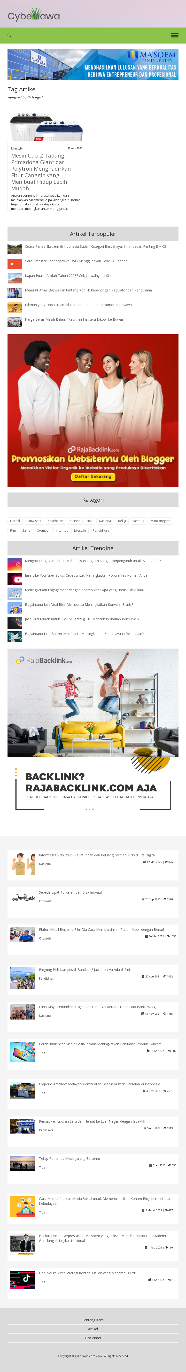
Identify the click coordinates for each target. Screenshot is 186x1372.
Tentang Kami (93, 1320)
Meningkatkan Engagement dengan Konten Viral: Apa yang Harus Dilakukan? (84, 590)
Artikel (93, 1329)
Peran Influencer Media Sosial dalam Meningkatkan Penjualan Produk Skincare (100, 1044)
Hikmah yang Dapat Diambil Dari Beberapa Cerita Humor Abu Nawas (79, 304)
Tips (89, 521)
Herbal (15, 521)
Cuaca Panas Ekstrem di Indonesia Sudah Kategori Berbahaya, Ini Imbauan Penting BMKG (95, 246)
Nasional (105, 521)
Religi (122, 521)
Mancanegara (160, 521)
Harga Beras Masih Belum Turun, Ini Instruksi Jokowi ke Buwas (74, 319)
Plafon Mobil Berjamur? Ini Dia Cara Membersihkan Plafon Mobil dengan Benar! (101, 929)
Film (13, 530)
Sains (26, 530)
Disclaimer (93, 1338)
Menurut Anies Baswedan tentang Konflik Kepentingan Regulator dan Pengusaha (88, 290)
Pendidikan (101, 530)
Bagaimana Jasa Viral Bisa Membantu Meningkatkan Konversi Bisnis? (79, 604)
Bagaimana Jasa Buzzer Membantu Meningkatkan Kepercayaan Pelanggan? (84, 633)
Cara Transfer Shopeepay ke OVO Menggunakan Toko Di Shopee (76, 261)
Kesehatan (55, 521)
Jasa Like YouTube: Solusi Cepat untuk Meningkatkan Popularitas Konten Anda (86, 575)
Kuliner (75, 521)
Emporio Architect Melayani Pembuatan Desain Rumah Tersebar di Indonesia (99, 1084)
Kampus (138, 521)
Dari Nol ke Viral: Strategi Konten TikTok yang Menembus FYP (87, 1273)
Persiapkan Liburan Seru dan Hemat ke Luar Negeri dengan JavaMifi (92, 1121)
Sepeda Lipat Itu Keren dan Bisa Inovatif (70, 892)
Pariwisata (33, 521)
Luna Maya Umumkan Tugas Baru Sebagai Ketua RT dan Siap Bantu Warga (98, 1006)
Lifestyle (17, 148)
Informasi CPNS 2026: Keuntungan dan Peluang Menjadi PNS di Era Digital (97, 855)
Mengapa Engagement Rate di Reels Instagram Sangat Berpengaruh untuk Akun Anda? (93, 560)
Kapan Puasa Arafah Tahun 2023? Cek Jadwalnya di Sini (68, 275)
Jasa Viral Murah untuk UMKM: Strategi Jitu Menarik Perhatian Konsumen (82, 619)
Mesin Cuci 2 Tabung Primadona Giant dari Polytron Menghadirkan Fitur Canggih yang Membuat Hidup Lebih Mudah (41, 172)
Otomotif (43, 530)
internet (62, 530)
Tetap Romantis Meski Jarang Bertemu (69, 1158)
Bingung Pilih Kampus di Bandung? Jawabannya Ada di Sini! (85, 969)
